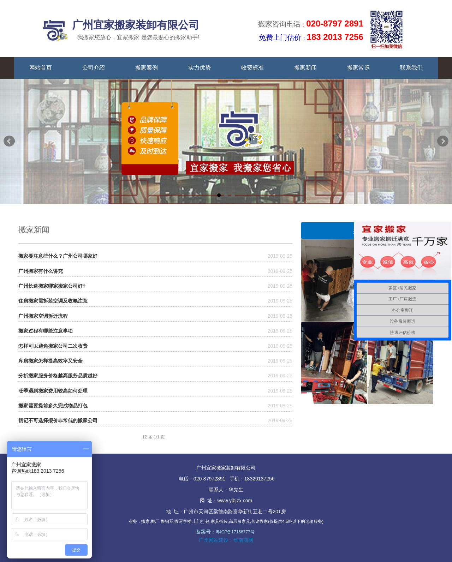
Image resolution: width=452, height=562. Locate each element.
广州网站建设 (213, 540)
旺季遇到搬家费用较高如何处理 (53, 391)
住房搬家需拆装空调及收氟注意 (53, 301)
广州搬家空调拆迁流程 (43, 316)
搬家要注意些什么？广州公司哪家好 (57, 256)
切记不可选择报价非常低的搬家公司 (57, 420)
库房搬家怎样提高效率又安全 (50, 361)
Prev (9, 141)
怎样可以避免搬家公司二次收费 (53, 346)
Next (442, 141)
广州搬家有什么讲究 (40, 271)
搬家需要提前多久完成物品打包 (53, 405)
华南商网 (243, 540)
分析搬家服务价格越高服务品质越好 (57, 375)
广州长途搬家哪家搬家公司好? (51, 286)
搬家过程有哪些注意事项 (45, 331)
